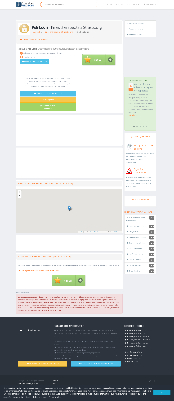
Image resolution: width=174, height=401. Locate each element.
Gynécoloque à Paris (133, 352)
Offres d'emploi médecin (30, 330)
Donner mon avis (134, 34)
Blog (136, 4)
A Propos (119, 4)
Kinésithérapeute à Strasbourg (59, 32)
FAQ (128, 4)
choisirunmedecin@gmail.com (28, 384)
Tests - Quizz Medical (141, 137)
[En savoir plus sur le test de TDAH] (129, 147)
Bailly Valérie (133, 232)
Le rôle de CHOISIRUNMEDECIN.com (43, 363)
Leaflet (81, 232)
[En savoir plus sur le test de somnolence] (129, 170)
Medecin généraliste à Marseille (137, 337)
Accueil (109, 4)
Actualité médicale (140, 199)
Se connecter (150, 4)
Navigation (48, 99)
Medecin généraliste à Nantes (136, 343)
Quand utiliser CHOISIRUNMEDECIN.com (96, 363)
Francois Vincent (134, 260)
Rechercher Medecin (135, 23)
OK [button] (162, 393)
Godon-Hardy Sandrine (136, 237)
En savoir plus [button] (55, 397)
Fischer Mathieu (134, 265)
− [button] (19, 196)
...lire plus (133, 115)
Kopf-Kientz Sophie (135, 254)
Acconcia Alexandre (135, 226)
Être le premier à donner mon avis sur (39, 271)
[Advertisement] (86, 15)
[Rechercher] (68, 4)
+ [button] (19, 192)
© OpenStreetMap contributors (99, 232)
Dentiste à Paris (131, 361)
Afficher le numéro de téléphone (34, 61)
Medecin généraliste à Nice (135, 346)
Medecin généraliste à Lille (135, 333)
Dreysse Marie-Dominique (137, 243)
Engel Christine (133, 271)
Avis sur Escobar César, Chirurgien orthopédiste (143, 87)
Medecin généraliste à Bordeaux (137, 340)
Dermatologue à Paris (133, 358)
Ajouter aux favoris (135, 29)
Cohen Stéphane (134, 248)
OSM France (117, 232)
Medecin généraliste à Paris (135, 330)
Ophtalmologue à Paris (134, 355)
